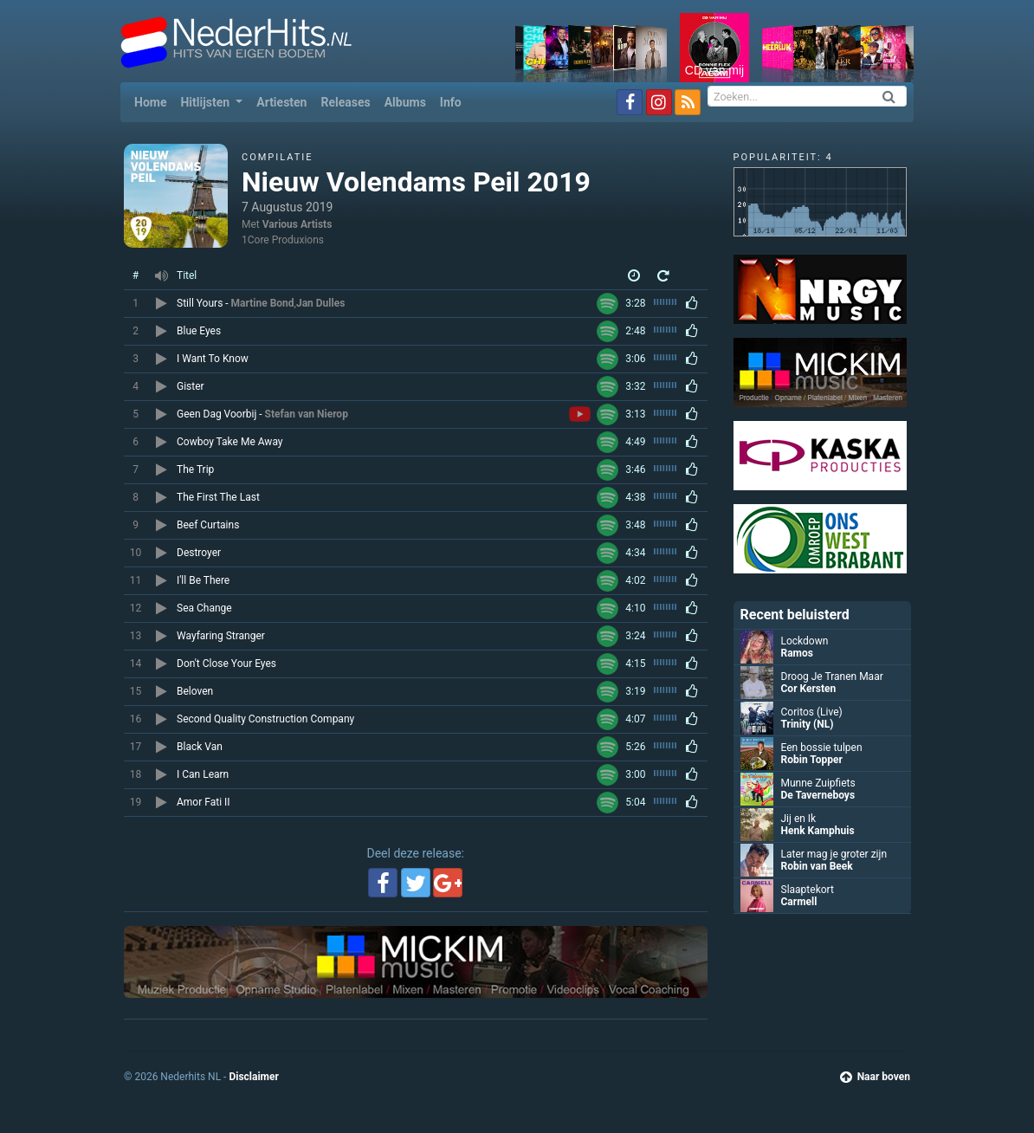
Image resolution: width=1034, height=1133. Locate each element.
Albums (405, 102)
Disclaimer (253, 1077)
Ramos (797, 653)
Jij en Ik (799, 819)
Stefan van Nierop (306, 414)
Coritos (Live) (812, 712)
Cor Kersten (809, 689)
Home (153, 101)
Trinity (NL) (807, 724)
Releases (345, 102)
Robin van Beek (817, 866)
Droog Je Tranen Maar (832, 676)
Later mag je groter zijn (834, 854)
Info (451, 102)
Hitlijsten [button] (206, 102)
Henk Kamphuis (818, 831)
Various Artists (297, 224)
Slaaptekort (807, 890)
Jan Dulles (320, 303)
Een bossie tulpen (822, 747)
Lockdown (805, 641)
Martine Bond (262, 303)
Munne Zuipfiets (818, 783)
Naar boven (875, 1077)
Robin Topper (812, 760)
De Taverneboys (818, 795)
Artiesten (281, 102)
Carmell (799, 902)
